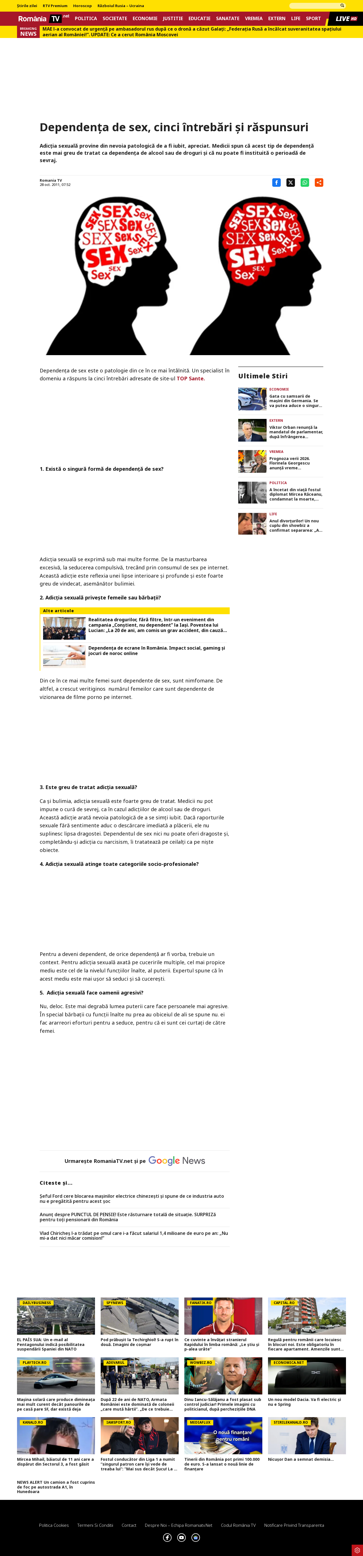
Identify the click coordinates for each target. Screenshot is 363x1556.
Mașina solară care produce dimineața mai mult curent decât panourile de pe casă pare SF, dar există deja (56, 1404)
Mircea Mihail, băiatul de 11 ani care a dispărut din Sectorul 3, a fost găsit (55, 1462)
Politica (86, 18)
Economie (145, 18)
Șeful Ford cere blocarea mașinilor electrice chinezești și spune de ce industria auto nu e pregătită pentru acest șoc (132, 1199)
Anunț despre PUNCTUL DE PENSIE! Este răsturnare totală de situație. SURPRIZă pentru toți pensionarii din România (128, 1217)
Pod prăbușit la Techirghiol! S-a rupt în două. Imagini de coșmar (139, 1342)
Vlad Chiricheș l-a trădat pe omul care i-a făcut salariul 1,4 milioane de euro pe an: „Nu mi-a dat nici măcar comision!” (134, 1236)
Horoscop (82, 6)
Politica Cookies (54, 1525)
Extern (277, 18)
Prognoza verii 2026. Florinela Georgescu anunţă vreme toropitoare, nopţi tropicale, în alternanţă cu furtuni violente (295, 463)
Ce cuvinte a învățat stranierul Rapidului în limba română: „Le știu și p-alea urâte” (221, 1344)
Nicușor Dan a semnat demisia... (301, 1459)
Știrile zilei (27, 6)
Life (295, 18)
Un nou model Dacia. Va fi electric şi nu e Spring (304, 1402)
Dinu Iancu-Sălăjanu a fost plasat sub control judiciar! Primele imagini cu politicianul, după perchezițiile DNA (222, 1404)
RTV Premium (55, 6)
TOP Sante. (191, 378)
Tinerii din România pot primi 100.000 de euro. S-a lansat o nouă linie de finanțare (221, 1464)
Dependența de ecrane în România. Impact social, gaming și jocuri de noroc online (156, 650)
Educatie (199, 18)
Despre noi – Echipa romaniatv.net (178, 1525)
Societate (115, 18)
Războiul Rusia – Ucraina (121, 6)
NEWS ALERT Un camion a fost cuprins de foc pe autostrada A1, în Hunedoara (56, 1487)
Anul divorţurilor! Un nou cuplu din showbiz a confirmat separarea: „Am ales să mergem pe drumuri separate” (296, 526)
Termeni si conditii (95, 1525)
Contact (129, 1525)
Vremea (254, 18)
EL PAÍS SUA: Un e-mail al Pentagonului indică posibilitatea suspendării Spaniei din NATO (51, 1344)
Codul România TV (238, 1525)
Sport (313, 18)
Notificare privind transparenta (294, 1525)
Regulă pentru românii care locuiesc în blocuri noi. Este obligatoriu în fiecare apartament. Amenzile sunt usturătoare (304, 1344)
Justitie (173, 18)
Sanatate (227, 18)
